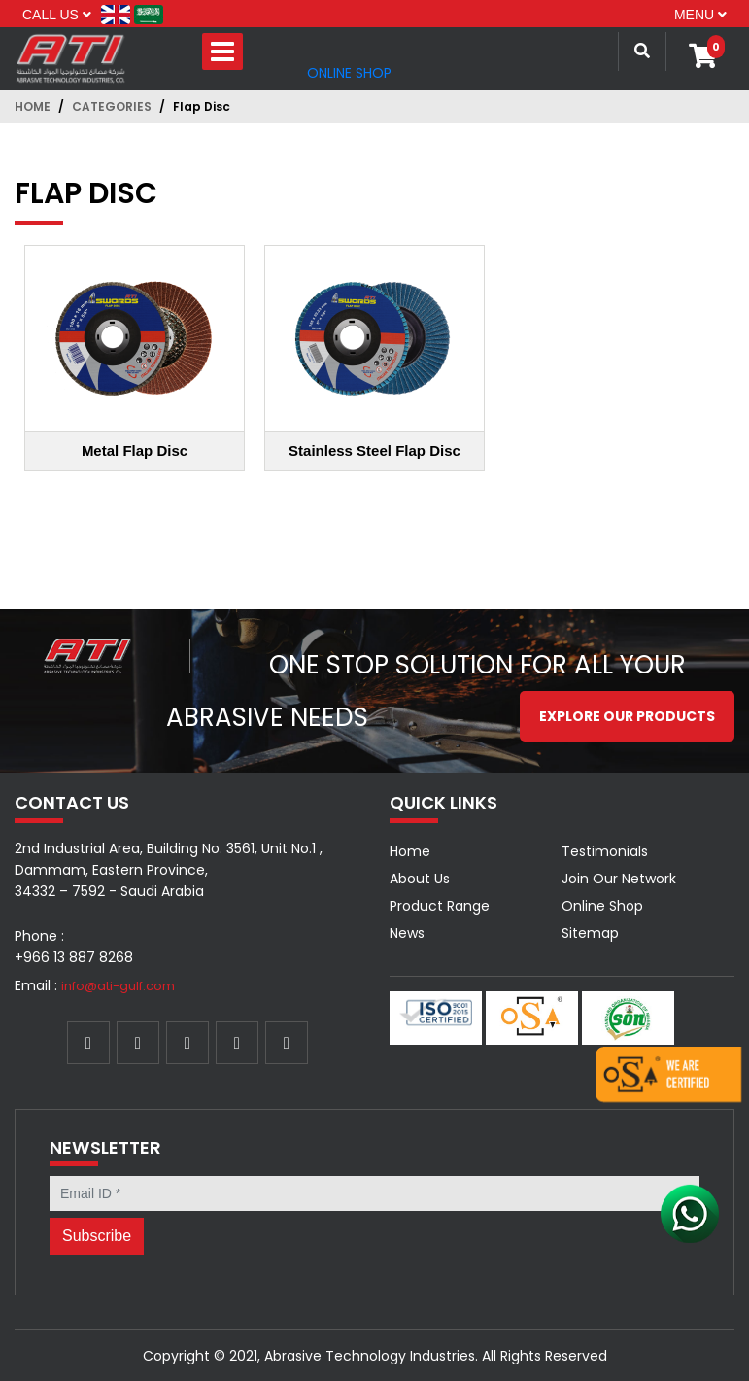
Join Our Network (619, 878)
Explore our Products (627, 716)
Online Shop (349, 73)
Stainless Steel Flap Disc (374, 450)
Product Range (440, 905)
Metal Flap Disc (134, 450)
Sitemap (590, 933)
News (407, 933)
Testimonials (605, 851)
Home (33, 106)
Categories (112, 106)
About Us (420, 878)
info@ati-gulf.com (118, 986)
